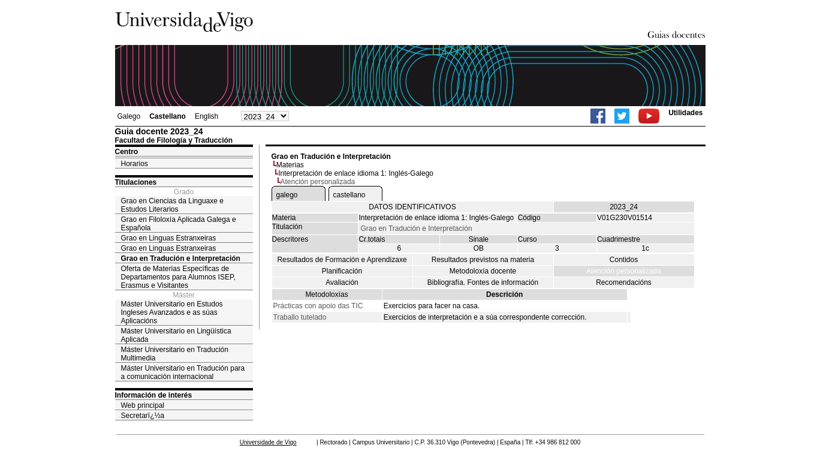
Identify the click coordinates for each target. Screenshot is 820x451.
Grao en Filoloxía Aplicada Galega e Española (178, 223)
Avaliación (341, 282)
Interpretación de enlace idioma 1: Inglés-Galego (355, 173)
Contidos (624, 259)
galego (287, 195)
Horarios (134, 164)
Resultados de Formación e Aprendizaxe (341, 259)
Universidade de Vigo (268, 442)
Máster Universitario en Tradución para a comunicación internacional (183, 372)
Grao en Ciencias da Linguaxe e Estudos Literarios (172, 205)
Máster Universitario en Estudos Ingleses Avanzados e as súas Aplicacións (172, 312)
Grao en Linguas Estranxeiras (168, 238)
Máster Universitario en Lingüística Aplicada (176, 335)
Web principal (142, 405)
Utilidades (685, 113)
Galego (129, 116)
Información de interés (153, 395)
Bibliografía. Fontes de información (482, 282)
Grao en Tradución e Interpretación (180, 258)
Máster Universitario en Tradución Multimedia (174, 353)
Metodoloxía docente (483, 271)
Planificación (342, 271)
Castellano (167, 116)
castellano (349, 195)
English (206, 116)
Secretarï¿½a (143, 415)
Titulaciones (136, 182)
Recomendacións (624, 282)
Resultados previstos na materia (483, 259)
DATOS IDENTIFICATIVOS (412, 207)
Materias (290, 165)
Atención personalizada (623, 271)
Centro (126, 152)
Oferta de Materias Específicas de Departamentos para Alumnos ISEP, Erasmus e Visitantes (178, 277)
